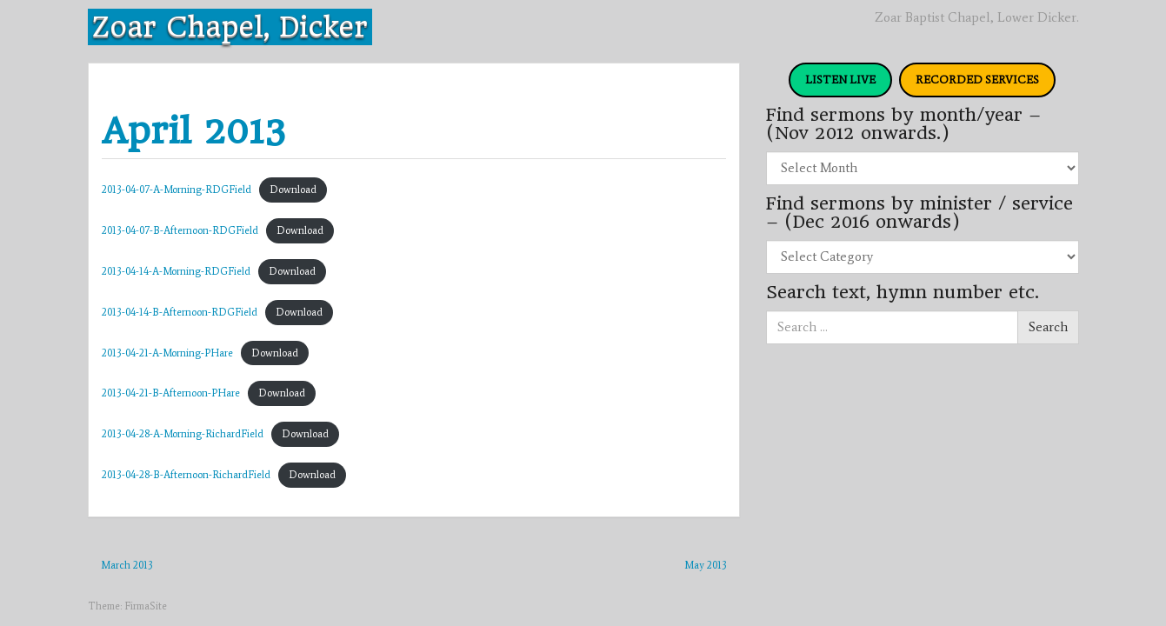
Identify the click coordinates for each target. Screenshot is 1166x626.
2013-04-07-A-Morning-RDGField (176, 189)
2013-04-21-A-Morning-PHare (167, 353)
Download (293, 189)
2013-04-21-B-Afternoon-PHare (171, 393)
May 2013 (705, 565)
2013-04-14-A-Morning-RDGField (176, 271)
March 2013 (127, 565)
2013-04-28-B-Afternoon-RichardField (186, 475)
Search (1048, 327)
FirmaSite (145, 606)
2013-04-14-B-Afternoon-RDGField (179, 312)
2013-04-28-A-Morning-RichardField (182, 434)
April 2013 (194, 131)
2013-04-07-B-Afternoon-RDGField (180, 230)
